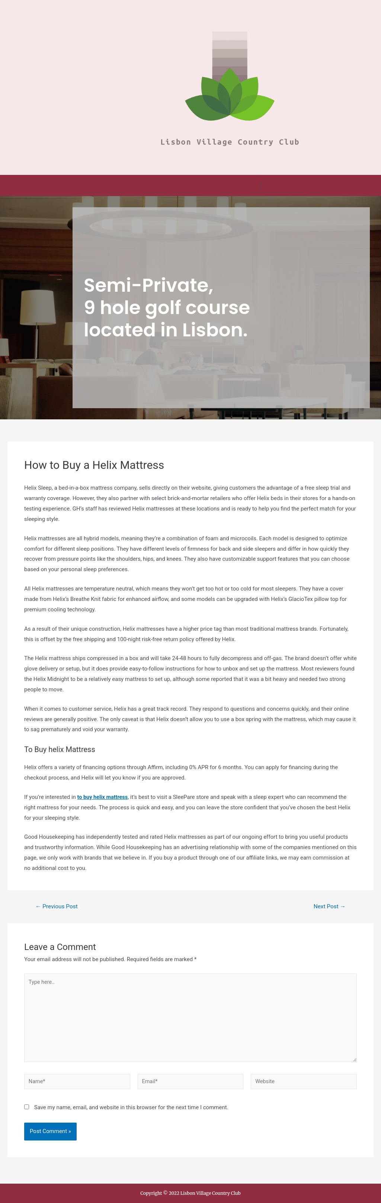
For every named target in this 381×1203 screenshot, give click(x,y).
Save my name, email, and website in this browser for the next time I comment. (131, 1111)
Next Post (329, 906)
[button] (260, 185)
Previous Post (58, 906)
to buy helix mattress (103, 797)
